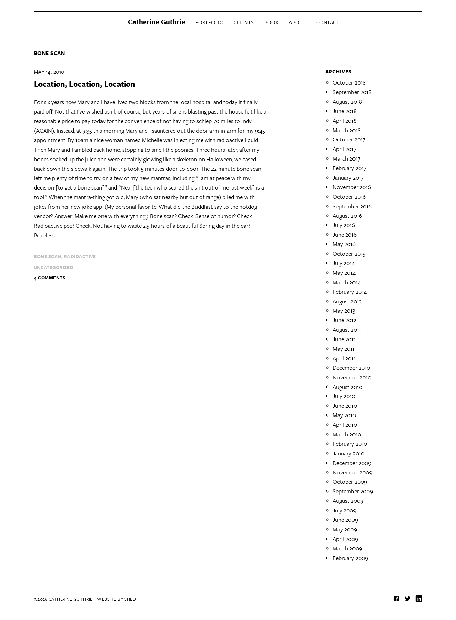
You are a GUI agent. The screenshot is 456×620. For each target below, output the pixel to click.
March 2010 (347, 434)
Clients (244, 22)
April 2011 (344, 358)
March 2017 (346, 158)
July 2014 (344, 263)
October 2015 (349, 253)
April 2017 (344, 149)
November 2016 (352, 187)
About (297, 22)
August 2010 (347, 386)
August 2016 (347, 215)
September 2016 (352, 206)
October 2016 (349, 196)
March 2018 (347, 130)
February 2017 (349, 168)
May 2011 (344, 348)
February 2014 (350, 291)
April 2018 (345, 120)
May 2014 (344, 272)
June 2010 (345, 405)
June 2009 (345, 519)
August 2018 (347, 101)
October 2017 (349, 139)
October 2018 (349, 82)
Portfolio (209, 22)
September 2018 (352, 92)
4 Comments (50, 277)
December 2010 (351, 367)
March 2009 (347, 548)
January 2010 (348, 453)
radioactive (80, 256)
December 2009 (352, 462)
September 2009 (353, 491)
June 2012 (344, 320)
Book (271, 22)
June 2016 (345, 234)
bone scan (47, 256)
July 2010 (344, 396)
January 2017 (348, 177)
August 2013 (347, 301)
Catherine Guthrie (156, 22)
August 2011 (347, 329)
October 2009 (350, 481)
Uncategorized (54, 267)
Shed (130, 598)
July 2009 (344, 510)
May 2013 (344, 310)
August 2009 (348, 500)
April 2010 (345, 424)
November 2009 (352, 472)
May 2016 (344, 244)
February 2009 (350, 558)
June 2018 (345, 111)
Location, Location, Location (84, 83)
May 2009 (345, 529)
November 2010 (352, 377)
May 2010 (344, 415)
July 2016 (344, 225)
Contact (328, 22)
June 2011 (344, 339)
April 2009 (345, 538)
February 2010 (350, 443)
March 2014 (347, 282)
